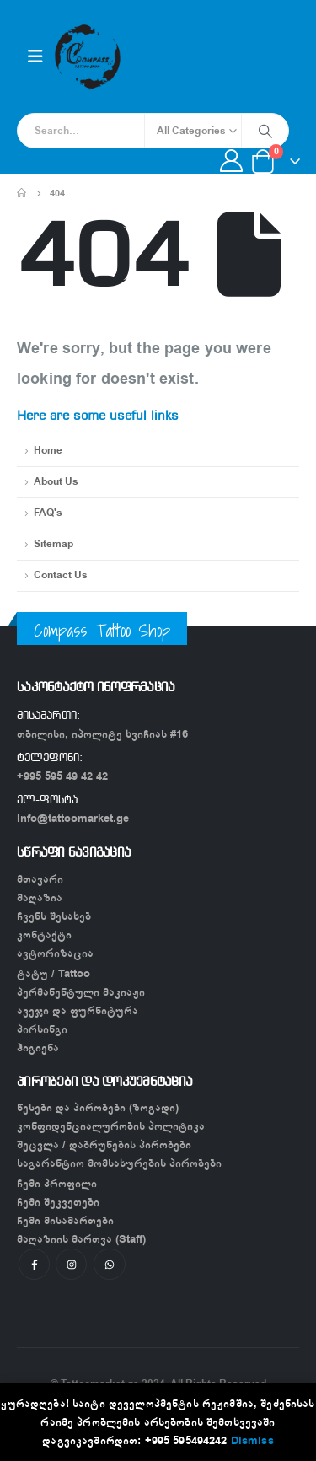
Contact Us (61, 575)
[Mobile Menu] (35, 57)
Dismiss (252, 1440)
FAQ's (48, 513)
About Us (56, 482)
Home (48, 450)
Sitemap (53, 544)
